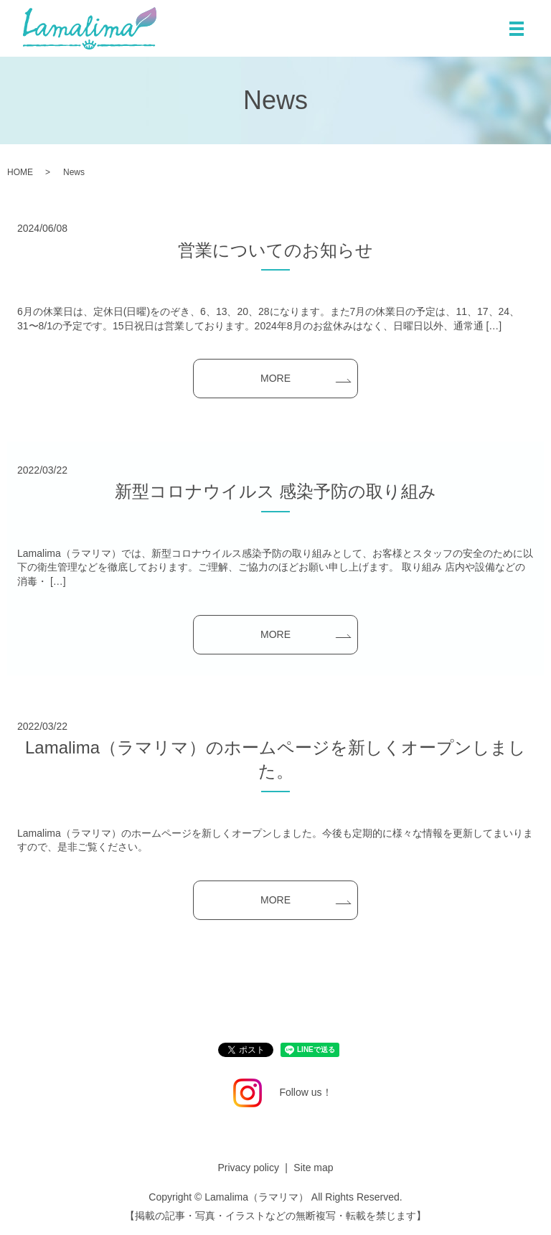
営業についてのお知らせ (275, 250)
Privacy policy (248, 1167)
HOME (20, 172)
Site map (313, 1167)
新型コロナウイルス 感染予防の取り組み (276, 491)
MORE (275, 378)
